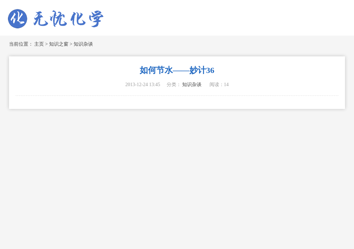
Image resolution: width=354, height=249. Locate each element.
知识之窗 (58, 44)
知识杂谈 (83, 44)
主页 (39, 44)
